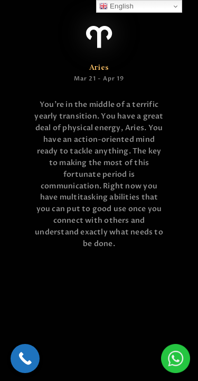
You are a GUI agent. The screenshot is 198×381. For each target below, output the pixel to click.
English (116, 6)
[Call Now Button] (25, 358)
